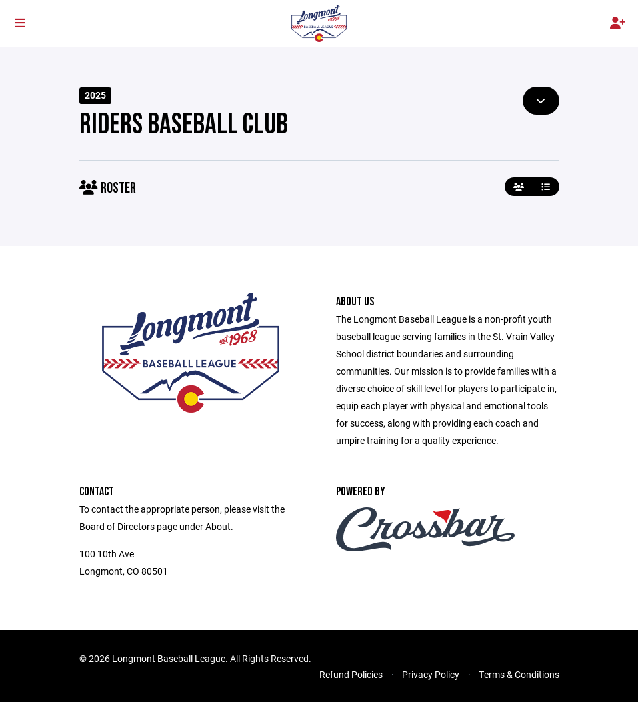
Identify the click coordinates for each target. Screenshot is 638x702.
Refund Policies (351, 674)
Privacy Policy (430, 674)
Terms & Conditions (519, 674)
